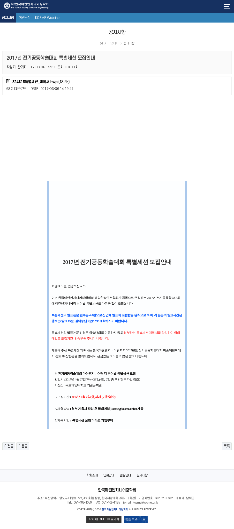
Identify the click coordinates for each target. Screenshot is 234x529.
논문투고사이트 (135, 519)
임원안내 (125, 475)
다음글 (22, 446)
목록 (227, 446)
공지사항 (8, 18)
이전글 (8, 446)
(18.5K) (37, 81)
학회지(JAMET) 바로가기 (104, 519)
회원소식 (24, 18)
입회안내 (108, 475)
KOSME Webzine (47, 18)
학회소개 (92, 475)
